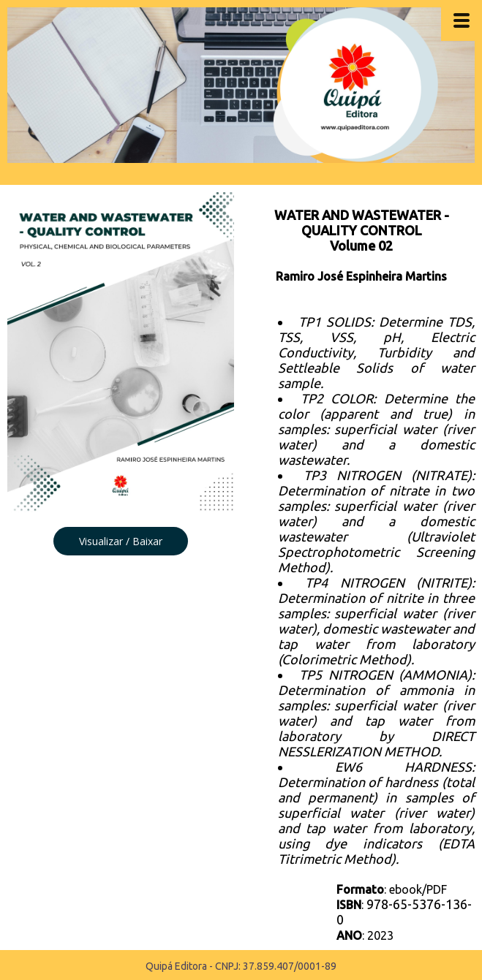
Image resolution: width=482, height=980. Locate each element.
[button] (120, 541)
